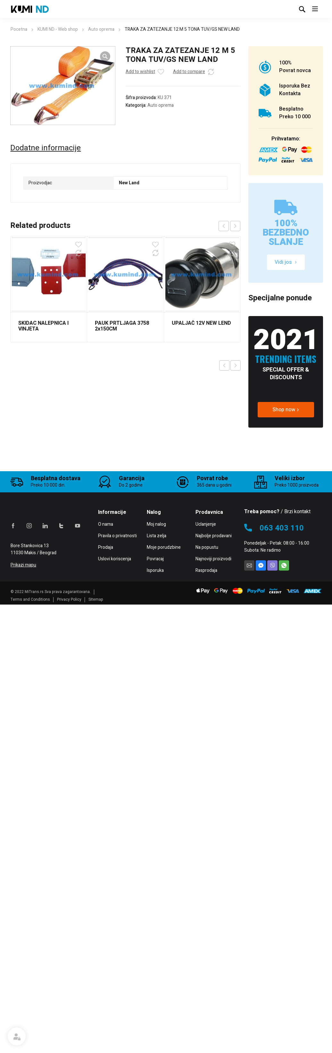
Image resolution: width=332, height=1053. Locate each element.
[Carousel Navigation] (229, 226)
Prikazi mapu (23, 1017)
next (235, 226)
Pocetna (19, 29)
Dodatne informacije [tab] (45, 148)
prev (224, 226)
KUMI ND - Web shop (57, 29)
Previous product (224, 365)
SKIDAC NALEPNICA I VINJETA (43, 326)
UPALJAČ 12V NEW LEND (201, 323)
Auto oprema (101, 29)
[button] (105, 56)
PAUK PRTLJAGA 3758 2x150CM (122, 326)
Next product (235, 365)
